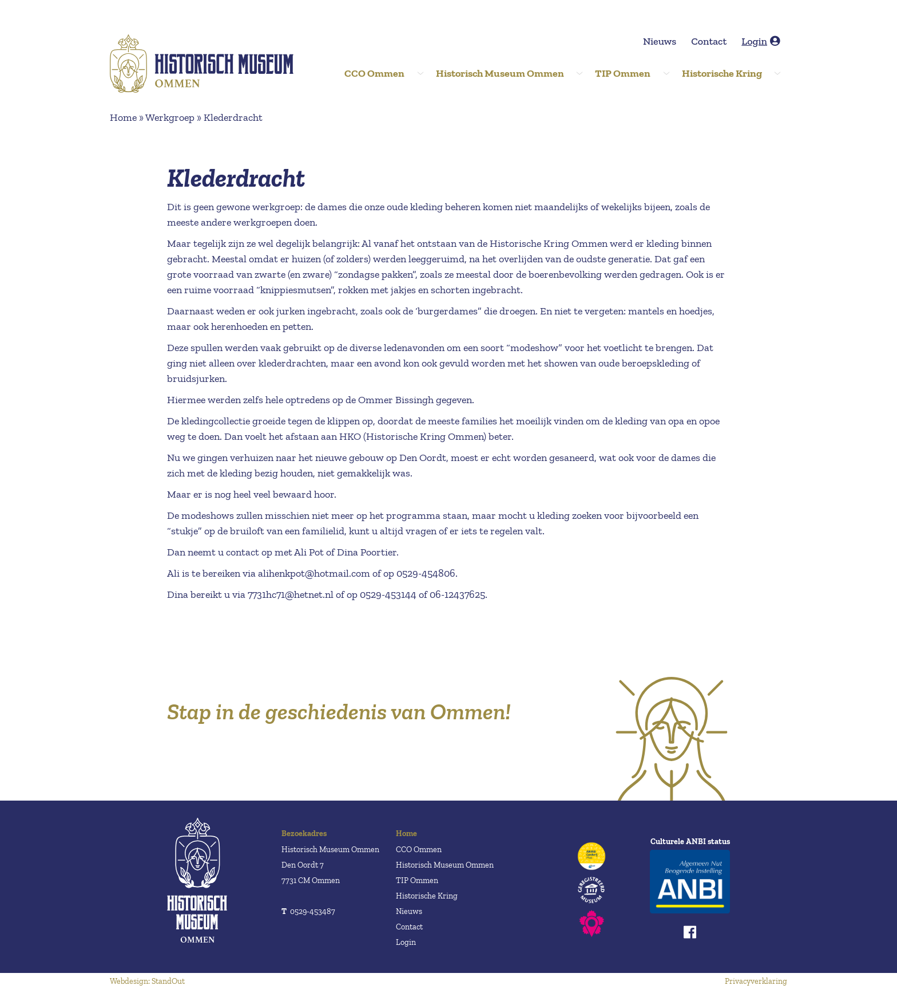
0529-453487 (308, 911)
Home (123, 117)
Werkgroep (170, 117)
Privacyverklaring (756, 981)
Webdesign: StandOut (147, 981)
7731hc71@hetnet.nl (291, 594)
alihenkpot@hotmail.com (314, 573)
